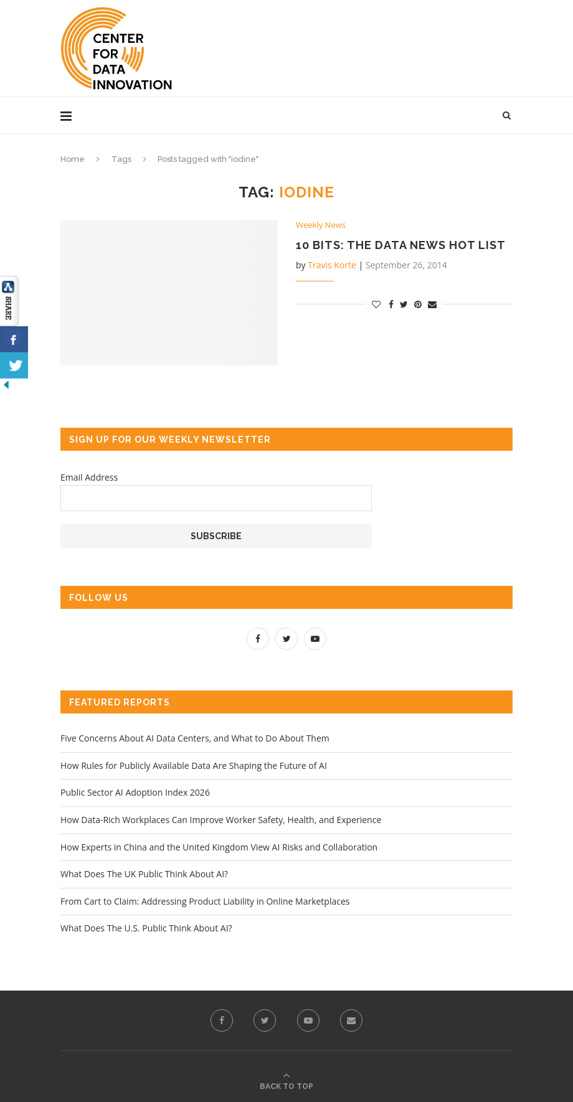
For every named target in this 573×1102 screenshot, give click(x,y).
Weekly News (321, 225)
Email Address (89, 477)
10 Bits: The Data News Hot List (401, 245)
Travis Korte (332, 265)
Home (72, 159)
